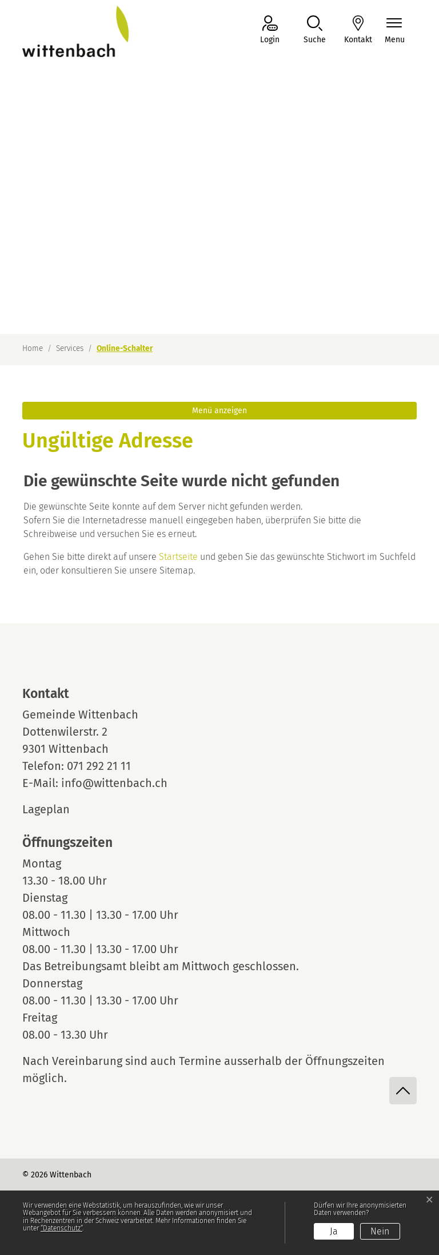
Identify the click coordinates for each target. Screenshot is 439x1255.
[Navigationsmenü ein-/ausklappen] (395, 30)
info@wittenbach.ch (114, 783)
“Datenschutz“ (61, 1228)
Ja (334, 1231)
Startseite (178, 556)
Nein (379, 1231)
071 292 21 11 (99, 766)
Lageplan (56, 809)
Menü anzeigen (219, 410)
